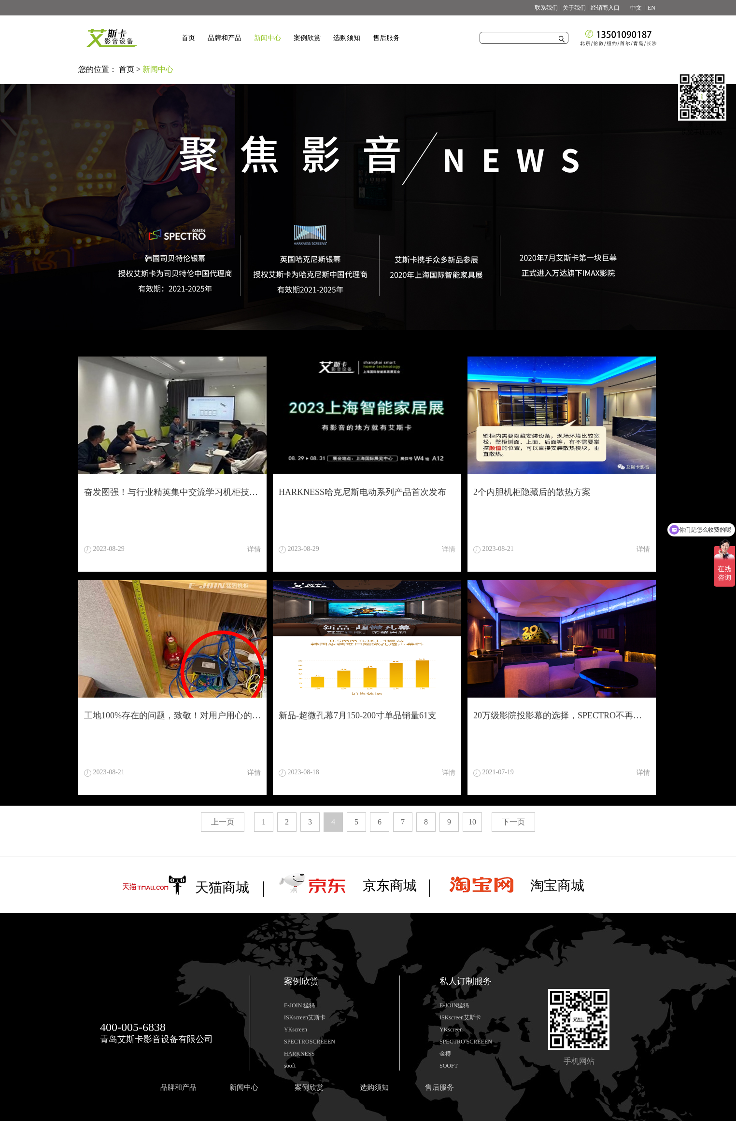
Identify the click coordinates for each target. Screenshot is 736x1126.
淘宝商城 (557, 885)
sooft (290, 1065)
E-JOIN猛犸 (454, 1005)
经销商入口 (605, 7)
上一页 (222, 822)
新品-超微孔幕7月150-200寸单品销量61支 (358, 715)
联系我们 (546, 7)
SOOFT (448, 1065)
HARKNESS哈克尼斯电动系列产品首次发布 (362, 492)
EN (651, 7)
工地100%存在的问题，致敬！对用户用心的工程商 (172, 715)
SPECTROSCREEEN (309, 1041)
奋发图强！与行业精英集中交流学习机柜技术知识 (172, 492)
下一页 (513, 822)
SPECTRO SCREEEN (465, 1041)
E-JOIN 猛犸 (299, 1005)
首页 (188, 37)
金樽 (445, 1053)
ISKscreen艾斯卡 (305, 1017)
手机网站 (579, 1061)
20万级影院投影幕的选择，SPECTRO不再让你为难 (561, 715)
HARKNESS (299, 1053)
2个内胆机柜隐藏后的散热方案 (532, 492)
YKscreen (295, 1029)
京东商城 (390, 885)
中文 (633, 7)
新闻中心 (157, 69)
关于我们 (574, 7)
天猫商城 (222, 887)
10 (472, 822)
